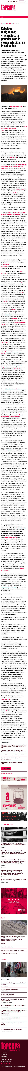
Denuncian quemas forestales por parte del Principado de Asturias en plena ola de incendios (13, 751)
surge (21, 292)
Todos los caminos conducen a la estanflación (13, 1005)
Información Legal (7, 1059)
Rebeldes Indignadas (16, 106)
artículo (8, 450)
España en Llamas (21, 189)
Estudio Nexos (21, 1066)
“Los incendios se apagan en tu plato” (14, 128)
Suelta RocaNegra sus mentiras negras (11, 1029)
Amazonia (5, 342)
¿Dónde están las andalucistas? (9, 989)
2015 (18, 168)
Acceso (3, 1068)
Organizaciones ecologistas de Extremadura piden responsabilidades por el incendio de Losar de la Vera (14, 746)
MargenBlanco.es (8, 1066)
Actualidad (10, 23)
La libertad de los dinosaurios (9, 953)
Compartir (6, 768)
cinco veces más (16, 368)
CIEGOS (3, 943)
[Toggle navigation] (2, 17)
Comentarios (5, 1057)
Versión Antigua (6, 1061)
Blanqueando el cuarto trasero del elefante (12, 950)
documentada (8, 314)
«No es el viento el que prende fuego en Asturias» (13, 754)
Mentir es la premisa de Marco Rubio (10, 1018)
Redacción (3, 23)
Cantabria (6, 301)
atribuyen (14, 318)
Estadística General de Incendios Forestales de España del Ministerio (14, 166)
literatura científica (20, 527)
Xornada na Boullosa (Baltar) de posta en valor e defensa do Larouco (13, 758)
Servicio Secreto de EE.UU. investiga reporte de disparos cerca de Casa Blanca (13, 880)
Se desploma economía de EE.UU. (10, 978)
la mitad (13, 192)
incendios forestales (6, 773)
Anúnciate (4, 1056)
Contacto (4, 1052)
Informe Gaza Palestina (7, 994)
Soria (13, 309)
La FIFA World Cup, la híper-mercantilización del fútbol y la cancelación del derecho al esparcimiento (13, 1012)
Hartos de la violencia (7, 947)
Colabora (4, 1054)
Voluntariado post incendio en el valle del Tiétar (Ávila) (13, 763)
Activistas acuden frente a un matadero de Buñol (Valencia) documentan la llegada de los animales (13, 844)
